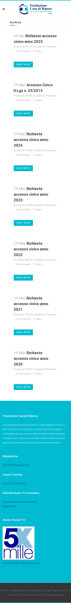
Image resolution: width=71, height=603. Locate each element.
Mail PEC (41, 595)
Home (12, 25)
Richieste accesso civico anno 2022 (31, 249)
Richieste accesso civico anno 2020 (31, 358)
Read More (23, 64)
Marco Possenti (47, 46)
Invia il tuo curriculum (14, 483)
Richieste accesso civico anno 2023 (31, 194)
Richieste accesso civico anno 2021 (31, 304)
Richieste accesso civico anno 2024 (31, 139)
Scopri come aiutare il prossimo (20, 501)
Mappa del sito (56, 595)
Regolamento (10, 506)
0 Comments (23, 51)
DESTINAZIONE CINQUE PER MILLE (21, 563)
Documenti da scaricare (15, 465)
